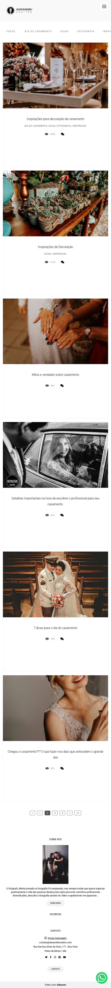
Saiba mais (55, 903)
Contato (55, 969)
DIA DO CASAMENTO (38, 31)
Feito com (55, 984)
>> (78, 813)
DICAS (65, 31)
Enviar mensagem (57, 938)
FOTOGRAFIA (86, 31)
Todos (10, 31)
